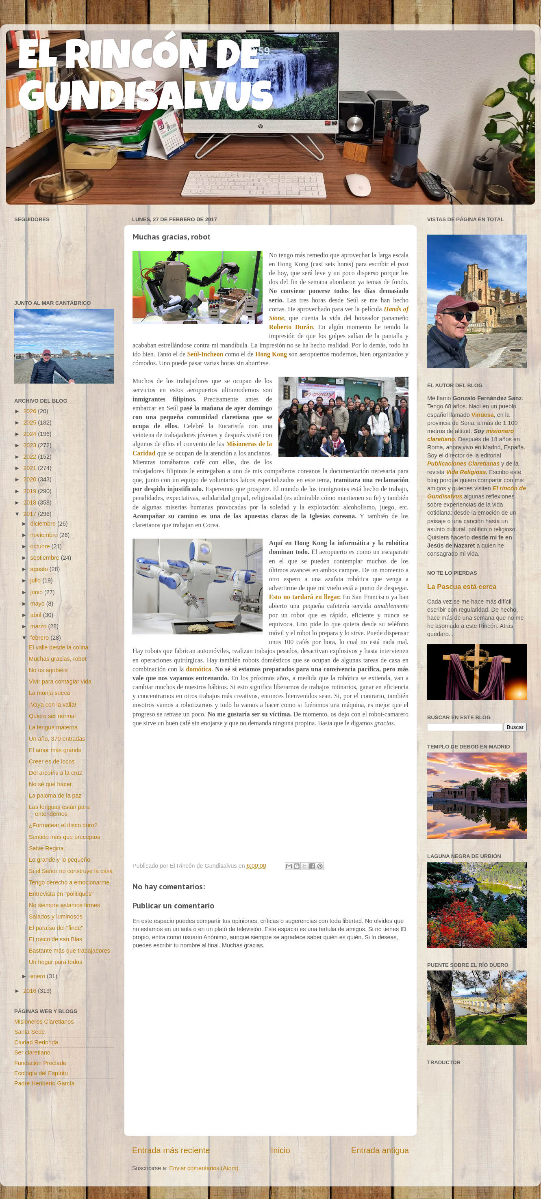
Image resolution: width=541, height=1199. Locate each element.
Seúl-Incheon (205, 354)
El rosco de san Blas (55, 939)
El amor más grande (55, 750)
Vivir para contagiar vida (60, 681)
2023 (30, 445)
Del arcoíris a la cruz (55, 773)
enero (38, 976)
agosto (40, 569)
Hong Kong (271, 354)
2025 (30, 422)
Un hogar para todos (55, 962)
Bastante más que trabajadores (69, 950)
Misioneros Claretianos (44, 1021)
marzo (39, 626)
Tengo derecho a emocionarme (69, 882)
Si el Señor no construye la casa (71, 871)
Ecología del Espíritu (41, 1073)
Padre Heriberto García (44, 1083)
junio (37, 592)
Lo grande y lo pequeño (59, 859)
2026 (30, 411)
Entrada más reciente (171, 1150)
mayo (38, 603)
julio (36, 580)
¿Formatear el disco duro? (63, 825)
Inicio (280, 1150)
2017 (30, 514)
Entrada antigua (380, 1150)
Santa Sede (29, 1032)
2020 (30, 479)
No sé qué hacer (50, 784)
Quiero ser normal (52, 716)
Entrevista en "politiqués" (61, 894)
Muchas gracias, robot (58, 659)
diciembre (43, 523)
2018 (30, 502)
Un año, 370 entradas (57, 738)
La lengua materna (53, 727)
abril (36, 615)
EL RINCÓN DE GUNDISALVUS (145, 80)
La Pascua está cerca (461, 587)
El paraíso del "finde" (56, 928)
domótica (198, 669)
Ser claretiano (32, 1052)
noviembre (44, 535)
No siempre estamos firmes (64, 905)
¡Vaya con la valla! (52, 704)
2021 (30, 468)
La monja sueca (49, 693)
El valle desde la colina (58, 647)
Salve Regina (46, 848)
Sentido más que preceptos (64, 837)
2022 (30, 456)
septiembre (45, 557)
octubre (41, 546)
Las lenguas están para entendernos (59, 810)
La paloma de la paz (55, 795)
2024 (30, 434)
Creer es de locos (52, 761)
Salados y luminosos (56, 916)
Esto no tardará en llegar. (305, 596)
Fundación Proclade (40, 1063)
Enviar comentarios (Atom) (203, 1168)
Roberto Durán (291, 326)
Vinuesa (482, 415)
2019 (30, 491)
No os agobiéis (48, 670)
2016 (30, 991)
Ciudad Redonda (36, 1042)
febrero (40, 637)
